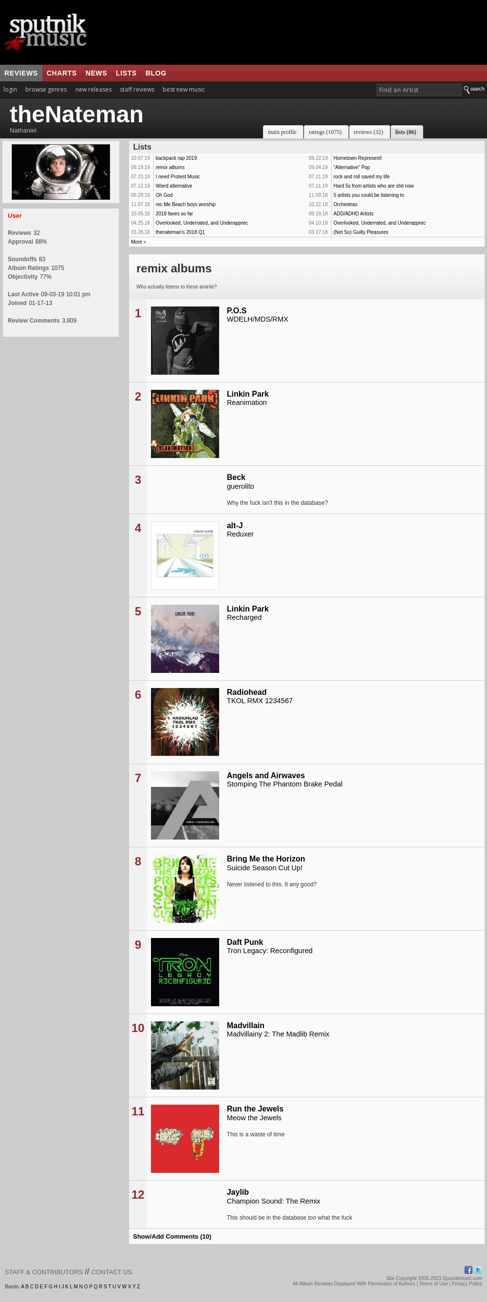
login (10, 89)
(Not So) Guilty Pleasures (361, 232)
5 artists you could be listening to (369, 195)
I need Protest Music (178, 176)
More (136, 242)
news (96, 73)
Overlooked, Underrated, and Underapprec (202, 223)
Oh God (164, 195)
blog (156, 73)
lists (126, 73)
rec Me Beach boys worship (186, 204)
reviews (21, 73)
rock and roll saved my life (362, 176)
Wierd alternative (174, 186)
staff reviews (137, 89)
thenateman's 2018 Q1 (180, 232)
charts (62, 73)
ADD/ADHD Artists (354, 213)
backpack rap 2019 (176, 158)
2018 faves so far (174, 213)
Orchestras (345, 204)
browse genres (46, 89)
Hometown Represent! (358, 158)
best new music (184, 89)
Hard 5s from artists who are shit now (374, 186)
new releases (93, 89)
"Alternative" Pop (352, 167)
